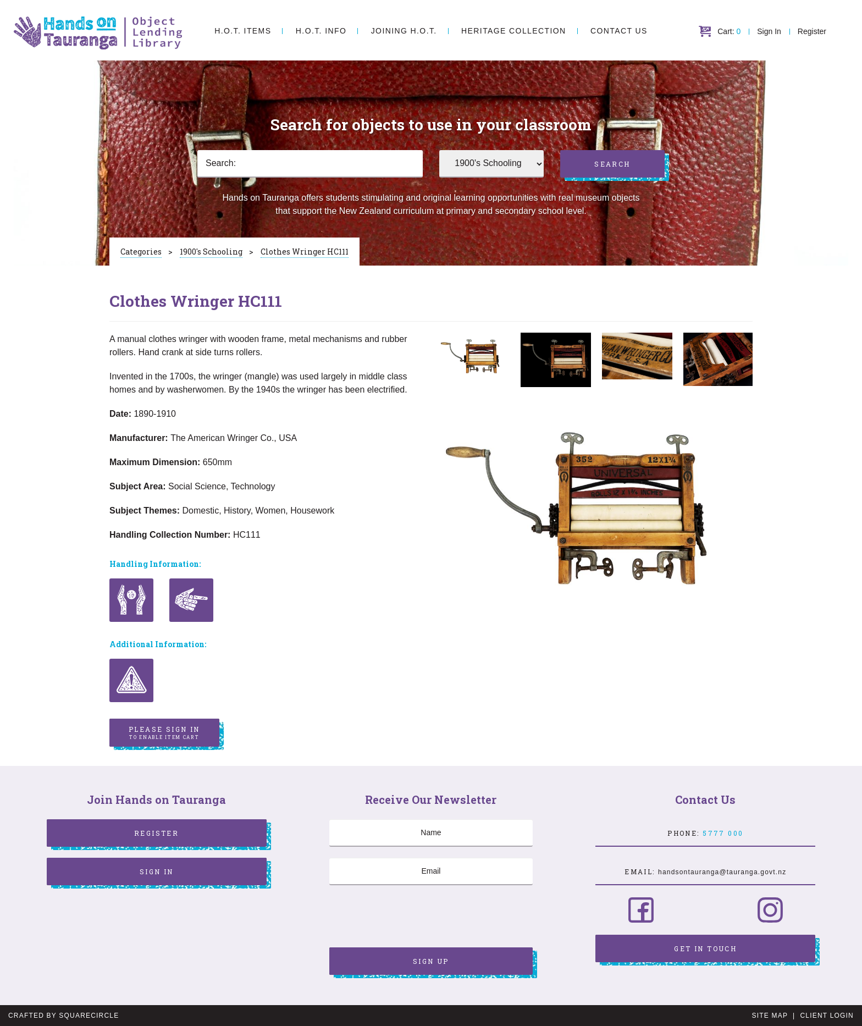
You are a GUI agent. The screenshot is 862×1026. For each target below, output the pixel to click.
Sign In (769, 31)
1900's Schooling (211, 251)
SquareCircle (89, 1015)
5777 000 (723, 833)
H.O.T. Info (321, 30)
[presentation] (412, 917)
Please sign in (164, 733)
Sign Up (431, 961)
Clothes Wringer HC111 (305, 251)
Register (812, 31)
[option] (474, 356)
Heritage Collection (513, 30)
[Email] (431, 871)
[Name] (431, 833)
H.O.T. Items (242, 30)
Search (612, 163)
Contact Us (619, 30)
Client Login (827, 1015)
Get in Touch (705, 948)
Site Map (770, 1015)
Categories (141, 251)
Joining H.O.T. (404, 30)
